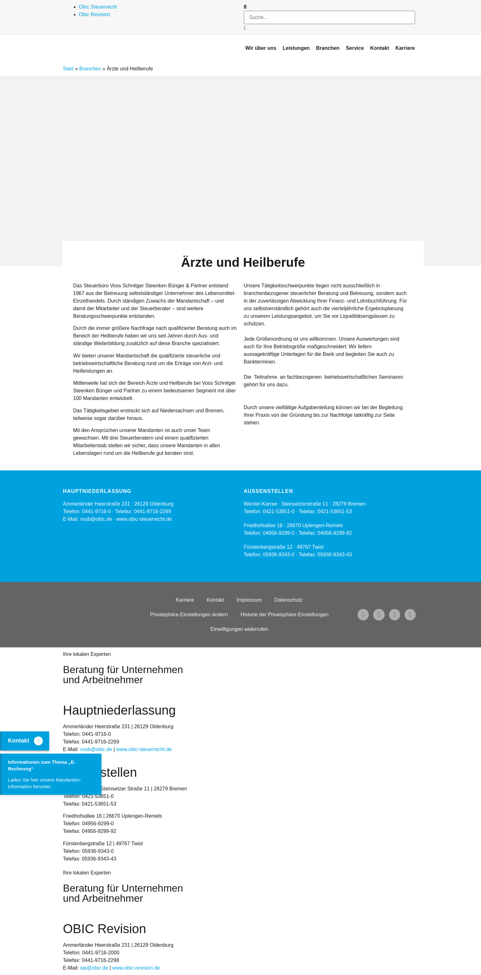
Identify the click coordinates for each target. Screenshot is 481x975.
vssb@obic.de (96, 749)
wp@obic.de (94, 968)
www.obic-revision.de (136, 968)
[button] (329, 7)
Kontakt (215, 600)
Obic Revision (94, 14)
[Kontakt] (38, 740)
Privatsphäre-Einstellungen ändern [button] (189, 614)
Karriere (185, 600)
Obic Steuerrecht (98, 7)
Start (68, 68)
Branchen (90, 68)
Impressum (249, 600)
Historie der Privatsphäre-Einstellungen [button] (284, 614)
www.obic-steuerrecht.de (144, 519)
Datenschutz (288, 600)
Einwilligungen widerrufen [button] (239, 629)
